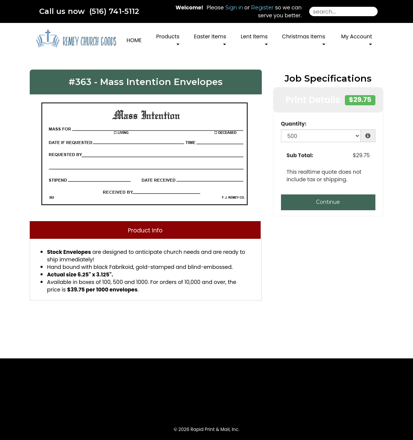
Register (262, 7)
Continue (328, 202)
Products (167, 39)
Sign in (234, 7)
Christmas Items (303, 39)
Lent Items (254, 39)
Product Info (145, 230)
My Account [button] (356, 39)
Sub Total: (300, 155)
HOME (134, 40)
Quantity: (294, 123)
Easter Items (210, 39)
